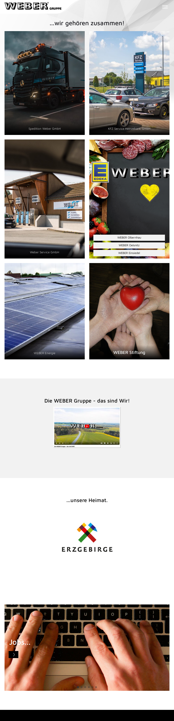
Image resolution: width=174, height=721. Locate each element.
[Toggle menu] (164, 6)
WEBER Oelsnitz (129, 245)
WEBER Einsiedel (129, 253)
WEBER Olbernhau (129, 237)
